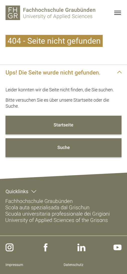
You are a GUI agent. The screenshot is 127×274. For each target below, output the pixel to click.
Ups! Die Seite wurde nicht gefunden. (53, 72)
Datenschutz (73, 265)
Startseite (63, 124)
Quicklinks (17, 191)
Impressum (14, 265)
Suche (63, 147)
